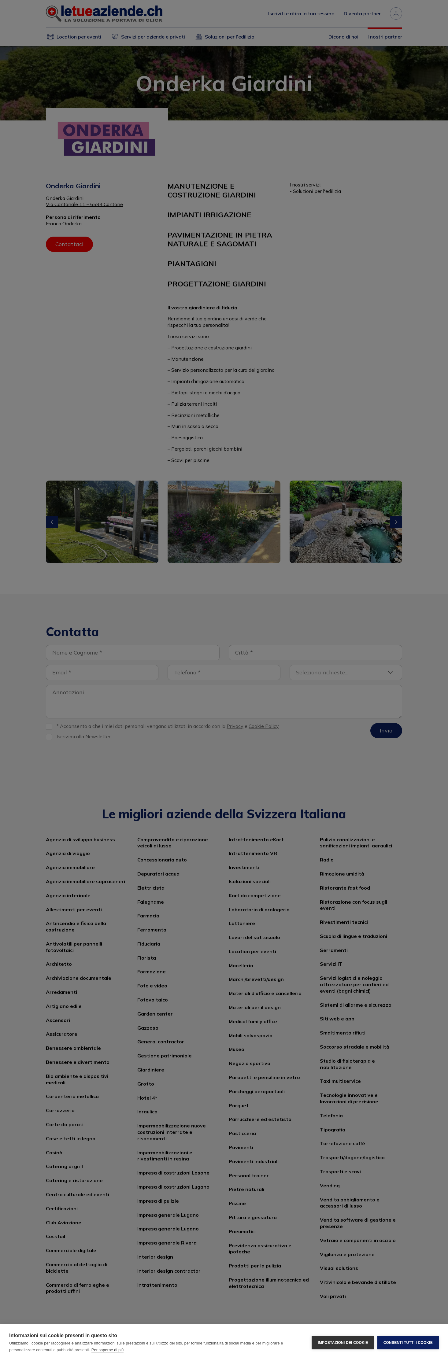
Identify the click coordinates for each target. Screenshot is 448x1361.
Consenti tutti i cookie (408, 1343)
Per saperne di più (107, 1350)
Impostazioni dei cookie (343, 1343)
